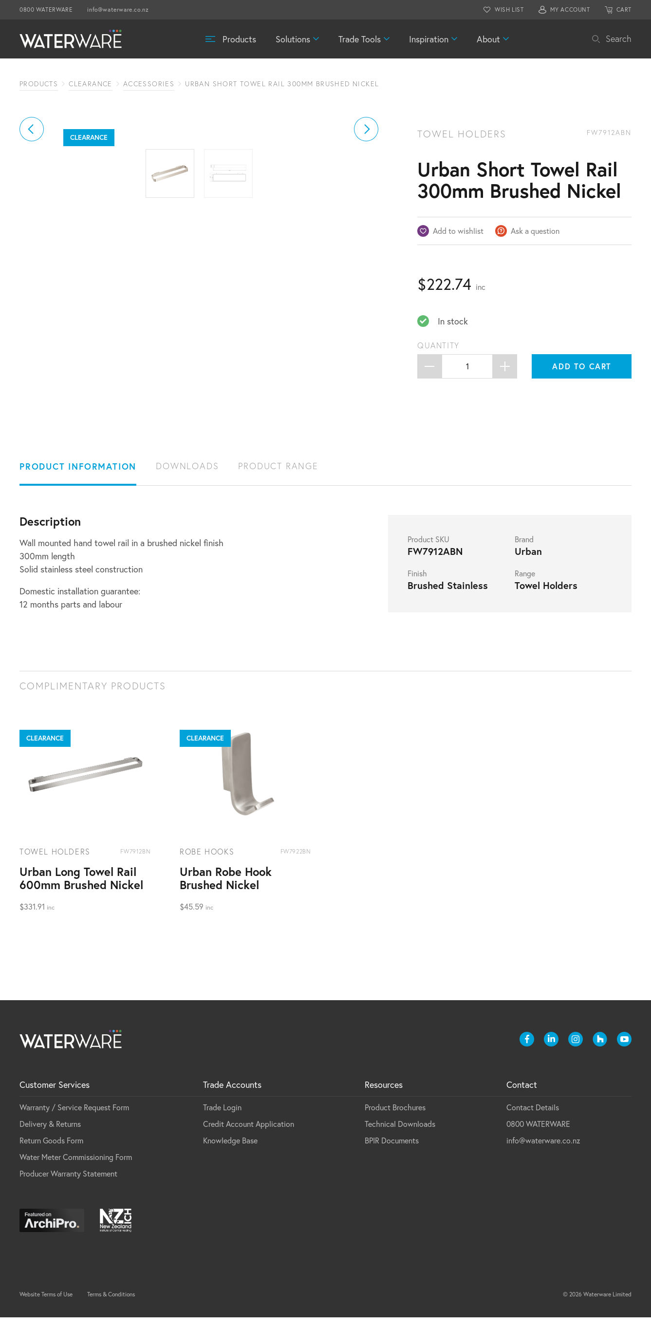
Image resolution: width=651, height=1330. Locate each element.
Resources (384, 1097)
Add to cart (582, 366)
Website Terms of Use (46, 1307)
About (488, 39)
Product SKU (428, 552)
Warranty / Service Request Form (74, 1120)
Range (525, 586)
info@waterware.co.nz (118, 9)
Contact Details (532, 1120)
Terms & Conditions (111, 1307)
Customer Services (54, 1097)
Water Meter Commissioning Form (75, 1169)
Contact (521, 1097)
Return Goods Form (51, 1153)
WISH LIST (509, 9)
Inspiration (428, 39)
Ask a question (535, 231)
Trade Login (222, 1120)
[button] (31, 231)
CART (624, 9)
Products (239, 39)
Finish (417, 586)
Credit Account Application (248, 1136)
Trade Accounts (232, 1097)
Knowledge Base (230, 1153)
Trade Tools (359, 39)
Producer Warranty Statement (68, 1186)
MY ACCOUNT (570, 9)
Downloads (187, 478)
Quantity (438, 345)
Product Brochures (395, 1120)
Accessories (148, 83)
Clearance (90, 83)
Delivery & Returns (50, 1136)
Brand (524, 552)
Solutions (293, 39)
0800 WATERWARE (46, 9)
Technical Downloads (400, 1136)
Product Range (278, 478)
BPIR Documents (392, 1153)
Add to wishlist (458, 231)
